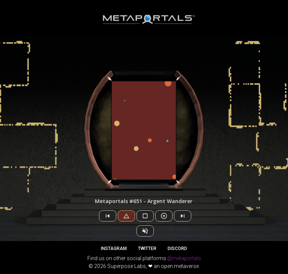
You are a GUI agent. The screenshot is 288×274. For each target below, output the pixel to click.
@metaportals (184, 258)
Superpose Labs (126, 266)
